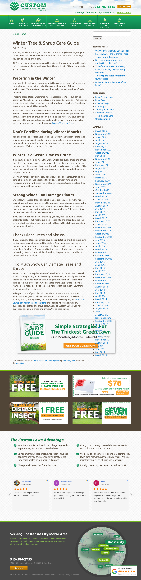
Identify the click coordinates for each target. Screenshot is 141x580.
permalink (20, 363)
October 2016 (102, 233)
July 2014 (100, 290)
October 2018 (102, 190)
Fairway (32, 541)
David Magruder (69, 360)
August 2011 (101, 343)
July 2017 (100, 209)
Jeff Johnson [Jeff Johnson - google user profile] (26, 482)
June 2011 (100, 349)
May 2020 (100, 171)
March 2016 (101, 249)
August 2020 (101, 168)
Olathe (13, 539)
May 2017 (100, 212)
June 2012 (100, 327)
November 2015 (103, 252)
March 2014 (101, 299)
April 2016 (100, 246)
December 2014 (103, 277)
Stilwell (24, 541)
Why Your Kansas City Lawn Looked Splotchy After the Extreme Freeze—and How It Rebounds (112, 54)
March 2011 (101, 355)
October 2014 (102, 283)
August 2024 (101, 143)
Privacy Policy (64, 575)
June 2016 (100, 243)
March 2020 (101, 177)
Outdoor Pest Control (104, 25)
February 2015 (102, 274)
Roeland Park (43, 541)
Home (11, 23)
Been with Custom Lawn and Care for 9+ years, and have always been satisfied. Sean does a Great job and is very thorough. (110, 496)
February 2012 (102, 333)
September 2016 (103, 237)
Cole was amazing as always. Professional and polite (26, 493)
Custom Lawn (31, 7)
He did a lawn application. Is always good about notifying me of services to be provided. (70, 495)
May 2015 (100, 268)
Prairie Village (24, 544)
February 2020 (102, 181)
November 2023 (103, 149)
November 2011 (103, 339)
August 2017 (101, 205)
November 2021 (103, 159)
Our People (100, 106)
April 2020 (100, 174)
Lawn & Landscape (104, 97)
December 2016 (103, 227)
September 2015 (103, 258)
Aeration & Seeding (119, 24)
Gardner (35, 544)
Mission (62, 539)
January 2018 (101, 199)
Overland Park (24, 539)
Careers (19, 568)
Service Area (124, 13)
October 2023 (102, 153)
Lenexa (35, 539)
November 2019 (103, 184)
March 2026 (101, 131)
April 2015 (100, 271)
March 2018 (101, 196)
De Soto (53, 541)
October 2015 (102, 255)
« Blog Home (19, 34)
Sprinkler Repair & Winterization (57, 24)
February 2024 (102, 146)
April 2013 (100, 311)
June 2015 (100, 265)
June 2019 (100, 187)
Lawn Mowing (102, 103)
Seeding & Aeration (104, 109)
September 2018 (103, 193)
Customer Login (124, 6)
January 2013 (101, 315)
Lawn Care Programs (22, 24)
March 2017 (101, 218)
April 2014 (100, 296)
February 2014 (102, 302)
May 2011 (100, 352)
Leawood (44, 539)
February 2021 (102, 165)
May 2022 (100, 156)
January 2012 (101, 336)
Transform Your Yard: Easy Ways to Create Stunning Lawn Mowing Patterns (112, 69)
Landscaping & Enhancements (38, 24)
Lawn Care (100, 100)
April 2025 (100, 140)
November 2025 (103, 134)
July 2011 (100, 346)
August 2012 (101, 324)
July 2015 (100, 262)
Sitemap (75, 575)
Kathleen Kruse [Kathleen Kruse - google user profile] (66, 482)
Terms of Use (51, 575)
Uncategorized (54, 360)
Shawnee (54, 539)
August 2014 (101, 286)
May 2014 (100, 293)
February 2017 (102, 221)
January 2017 (101, 224)
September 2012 (103, 321)
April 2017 (100, 215)
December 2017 (103, 202)
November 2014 (103, 280)
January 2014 (101, 305)
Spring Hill (14, 541)
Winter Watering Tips (62, 123)
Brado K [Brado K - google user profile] (104, 482)
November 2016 (103, 230)
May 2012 (100, 330)
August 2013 (101, 308)
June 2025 (100, 137)
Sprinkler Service (103, 112)
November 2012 (103, 318)
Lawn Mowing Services (89, 24)
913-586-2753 (21, 559)
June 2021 (100, 162)
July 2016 (100, 240)
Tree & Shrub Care (74, 24)
